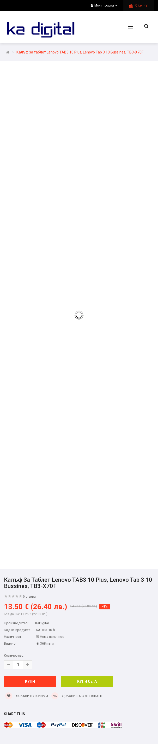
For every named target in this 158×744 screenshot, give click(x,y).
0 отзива (29, 596)
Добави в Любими (26, 696)
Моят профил (104, 5)
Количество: (14, 655)
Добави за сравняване (77, 696)
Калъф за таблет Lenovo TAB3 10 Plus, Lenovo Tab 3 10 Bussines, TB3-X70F (79, 52)
